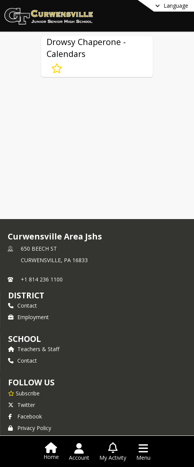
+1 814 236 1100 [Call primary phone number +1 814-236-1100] (42, 279)
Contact (22, 305)
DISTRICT (26, 295)
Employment (28, 317)
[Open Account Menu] (79, 452)
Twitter (21, 404)
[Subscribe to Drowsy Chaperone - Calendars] (57, 68)
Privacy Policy (29, 428)
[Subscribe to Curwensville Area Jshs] (24, 393)
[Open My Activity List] (112, 452)
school (24, 338)
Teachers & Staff (33, 349)
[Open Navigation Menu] (143, 452)
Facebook (25, 416)
